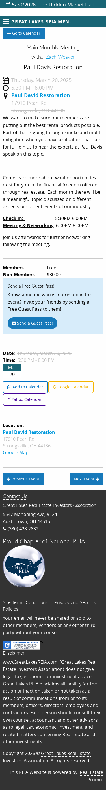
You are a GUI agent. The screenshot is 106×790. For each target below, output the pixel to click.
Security (88, 602)
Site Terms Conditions (25, 602)
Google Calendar (71, 386)
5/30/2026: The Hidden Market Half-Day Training (51, 4)
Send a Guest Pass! (32, 323)
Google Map (16, 452)
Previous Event (23, 479)
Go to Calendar (23, 33)
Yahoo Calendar (24, 399)
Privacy (62, 602)
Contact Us (15, 496)
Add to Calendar (25, 386)
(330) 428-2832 (20, 529)
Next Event (86, 479)
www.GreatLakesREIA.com (30, 662)
